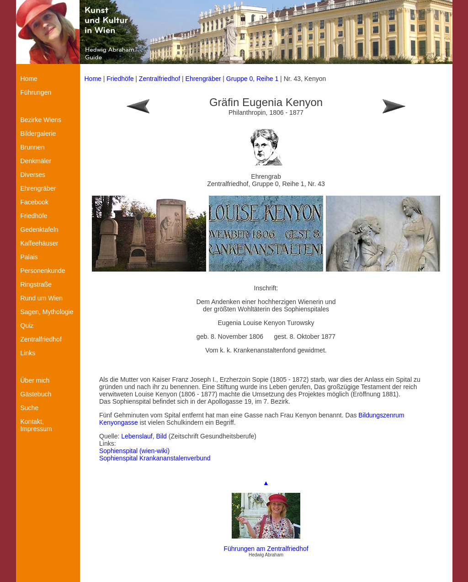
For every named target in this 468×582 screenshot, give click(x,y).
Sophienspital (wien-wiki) (134, 450)
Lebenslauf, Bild (145, 436)
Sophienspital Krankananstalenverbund (155, 458)
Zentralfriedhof (159, 78)
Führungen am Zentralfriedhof (265, 548)
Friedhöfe (119, 78)
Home (93, 78)
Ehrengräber (203, 78)
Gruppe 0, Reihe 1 (253, 78)
